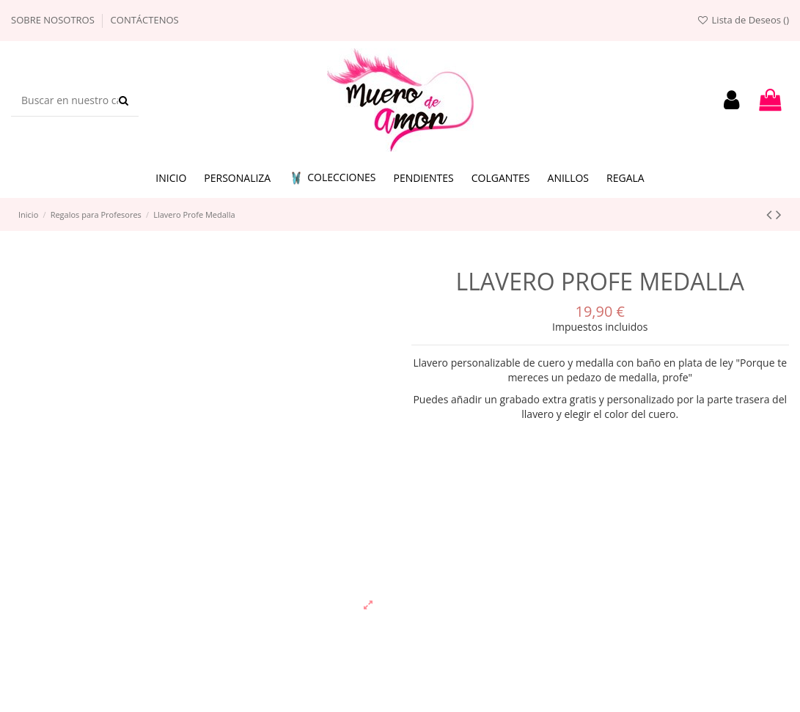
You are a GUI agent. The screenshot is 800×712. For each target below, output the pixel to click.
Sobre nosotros (54, 19)
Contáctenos (145, 19)
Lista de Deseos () (743, 19)
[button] (331, 178)
